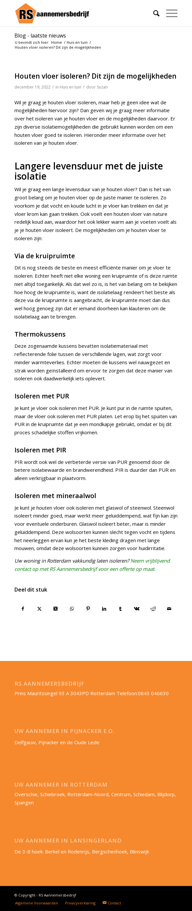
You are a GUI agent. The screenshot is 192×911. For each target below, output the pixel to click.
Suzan (102, 87)
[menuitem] (153, 13)
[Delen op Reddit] (153, 609)
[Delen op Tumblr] (121, 609)
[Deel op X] (56, 609)
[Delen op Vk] (137, 609)
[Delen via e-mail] (169, 609)
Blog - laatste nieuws (40, 35)
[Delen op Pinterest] (88, 609)
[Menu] (169, 13)
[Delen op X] (39, 609)
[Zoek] (153, 13)
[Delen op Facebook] (23, 609)
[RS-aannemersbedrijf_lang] (79, 13)
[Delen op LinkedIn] (104, 609)
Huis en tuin (70, 87)
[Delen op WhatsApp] (72, 609)
